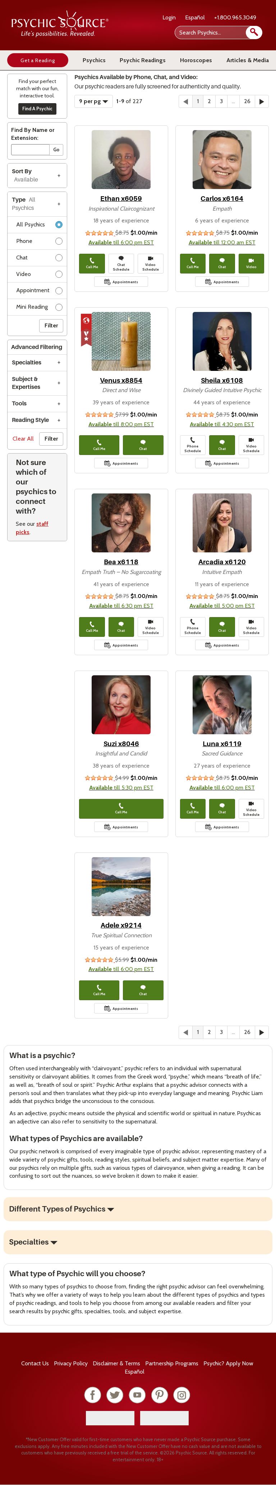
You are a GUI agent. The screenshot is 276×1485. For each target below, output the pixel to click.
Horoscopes (196, 60)
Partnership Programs (171, 1363)
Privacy (71, 1363)
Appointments (125, 282)
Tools (19, 403)
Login (169, 17)
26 (247, 101)
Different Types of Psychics (57, 1209)
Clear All (23, 438)
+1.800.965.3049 (235, 17)
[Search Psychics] (218, 32)
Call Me (92, 263)
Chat (39, 259)
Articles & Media (247, 60)
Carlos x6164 (222, 198)
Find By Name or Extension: (32, 134)
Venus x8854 (121, 380)
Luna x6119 (222, 744)
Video (39, 275)
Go (56, 149)
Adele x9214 (121, 925)
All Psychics (39, 226)
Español (195, 17)
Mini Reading (39, 308)
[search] (254, 32)
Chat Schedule (121, 264)
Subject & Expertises (26, 383)
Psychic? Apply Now (228, 1363)
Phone (39, 242)
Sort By (25, 175)
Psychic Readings (143, 60)
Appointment (39, 291)
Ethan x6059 (121, 198)
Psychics (94, 60)
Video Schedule (150, 264)
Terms (116, 1363)
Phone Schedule (192, 445)
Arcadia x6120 (222, 562)
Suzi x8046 (121, 744)
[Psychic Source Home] (60, 35)
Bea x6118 (121, 562)
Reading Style (30, 420)
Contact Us (35, 1363)
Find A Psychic (37, 108)
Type (23, 204)
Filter (51, 325)
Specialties (26, 362)
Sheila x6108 (222, 380)
